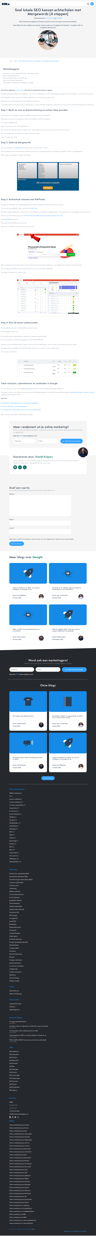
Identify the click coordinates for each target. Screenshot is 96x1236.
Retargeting (12, 924)
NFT (10, 832)
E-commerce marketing (16, 966)
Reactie (12, 494)
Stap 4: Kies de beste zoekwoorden (13, 80)
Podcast (11, 838)
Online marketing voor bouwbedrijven (20, 1208)
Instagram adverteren (15, 960)
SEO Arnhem (13, 1057)
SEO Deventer (13, 1063)
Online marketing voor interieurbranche (21, 1223)
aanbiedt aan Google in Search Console (81, 392)
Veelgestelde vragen (15, 1003)
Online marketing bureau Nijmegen (19, 1184)
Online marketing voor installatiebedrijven (21, 1211)
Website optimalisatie (15, 906)
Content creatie (14, 885)
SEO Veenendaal (14, 1075)
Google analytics (14, 948)
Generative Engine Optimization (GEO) (20, 879)
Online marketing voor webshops (19, 1205)
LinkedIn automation (15, 972)
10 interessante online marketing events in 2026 (23, 1030)
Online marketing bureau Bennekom (20, 1157)
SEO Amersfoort (14, 1054)
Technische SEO (14, 912)
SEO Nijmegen (13, 1069)
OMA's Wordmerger (15, 993)
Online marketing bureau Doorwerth (20, 1166)
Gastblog (12, 817)
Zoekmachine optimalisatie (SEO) (19, 873)
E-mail (11, 528)
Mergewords (19, 148)
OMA (11, 835)
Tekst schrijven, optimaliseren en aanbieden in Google (18, 83)
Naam (11, 519)
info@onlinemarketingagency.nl (18, 1114)
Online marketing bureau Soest (18, 1169)
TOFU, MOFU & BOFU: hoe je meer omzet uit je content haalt (27, 1040)
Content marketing (14, 802)
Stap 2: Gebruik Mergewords (11, 76)
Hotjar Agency (13, 936)
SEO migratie (13, 915)
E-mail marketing (14, 814)
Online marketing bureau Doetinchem (20, 1199)
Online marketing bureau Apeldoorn (20, 1175)
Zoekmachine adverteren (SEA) (18, 876)
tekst (30, 389)
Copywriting (13, 808)
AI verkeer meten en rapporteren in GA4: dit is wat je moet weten (28, 1026)
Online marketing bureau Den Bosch (20, 1193)
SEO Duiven (13, 1084)
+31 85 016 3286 (14, 1111)
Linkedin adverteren (15, 963)
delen (15, 269)
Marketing (12, 829)
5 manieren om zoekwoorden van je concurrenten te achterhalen (21, 410)
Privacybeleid (83, 1231)
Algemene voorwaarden (71, 1231)
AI (10, 796)
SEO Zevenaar (13, 1081)
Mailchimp (12, 975)
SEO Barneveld (13, 1060)
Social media (13, 852)
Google (11, 820)
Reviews (11, 844)
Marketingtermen (14, 1009)
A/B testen (12, 951)
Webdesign (12, 858)
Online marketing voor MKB (17, 1217)
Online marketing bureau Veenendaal (20, 1134)
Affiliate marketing (14, 793)
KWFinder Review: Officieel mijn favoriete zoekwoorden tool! (43, 216)
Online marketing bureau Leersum (19, 1143)
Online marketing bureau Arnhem (19, 1125)
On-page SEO (13, 918)
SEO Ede (12, 1066)
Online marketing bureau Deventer (19, 1181)
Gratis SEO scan (14, 991)
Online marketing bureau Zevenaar (19, 1137)
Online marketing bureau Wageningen (20, 1140)
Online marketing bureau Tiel (18, 1196)
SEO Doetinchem (14, 1087)
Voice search (13, 855)
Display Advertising (15, 927)
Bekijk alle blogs (48, 778)
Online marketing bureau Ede (18, 1131)
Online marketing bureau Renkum (19, 1160)
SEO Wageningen (14, 1078)
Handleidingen (13, 823)
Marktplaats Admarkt (15, 900)
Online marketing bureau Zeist (18, 1172)
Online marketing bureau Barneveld (19, 1149)
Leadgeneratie (13, 969)
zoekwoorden (19, 90)
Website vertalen (14, 981)
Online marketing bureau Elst (18, 1154)
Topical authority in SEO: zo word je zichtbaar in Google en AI (27, 1035)
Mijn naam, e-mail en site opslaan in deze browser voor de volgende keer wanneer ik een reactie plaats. (41, 539)
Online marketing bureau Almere (19, 1202)
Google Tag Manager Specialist (18, 942)
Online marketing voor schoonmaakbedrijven (22, 1220)
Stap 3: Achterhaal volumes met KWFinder (15, 78)
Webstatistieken (14, 861)
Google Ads (12, 930)
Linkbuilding (12, 826)
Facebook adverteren (15, 939)
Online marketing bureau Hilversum (19, 1190)
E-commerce (13, 811)
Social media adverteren (16, 894)
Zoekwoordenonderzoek (16, 909)
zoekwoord (9, 328)
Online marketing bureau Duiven (19, 1128)
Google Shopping (14, 933)
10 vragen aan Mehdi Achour (17, 1021)
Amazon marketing (15, 799)
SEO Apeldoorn (14, 1051)
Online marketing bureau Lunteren (19, 1146)
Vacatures (12, 1006)
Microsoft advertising (15, 954)
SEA (10, 847)
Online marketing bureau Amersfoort (20, 1151)
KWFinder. (34, 208)
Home (11, 61)
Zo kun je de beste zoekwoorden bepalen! (14, 406)
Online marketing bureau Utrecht (19, 1187)
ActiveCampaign (14, 978)
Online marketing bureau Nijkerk (19, 1178)
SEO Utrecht (13, 1072)
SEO (15, 61)
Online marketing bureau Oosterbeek (20, 1163)
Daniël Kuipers (49, 18)
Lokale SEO (12, 921)
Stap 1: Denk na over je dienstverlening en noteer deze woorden (21, 73)
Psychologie (13, 841)
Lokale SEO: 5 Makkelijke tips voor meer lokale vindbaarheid (20, 403)
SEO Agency (13, 1090)
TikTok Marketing (14, 903)
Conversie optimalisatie (16, 805)
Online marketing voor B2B (17, 1214)
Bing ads (11, 957)
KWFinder (9, 219)
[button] (88, 3)
